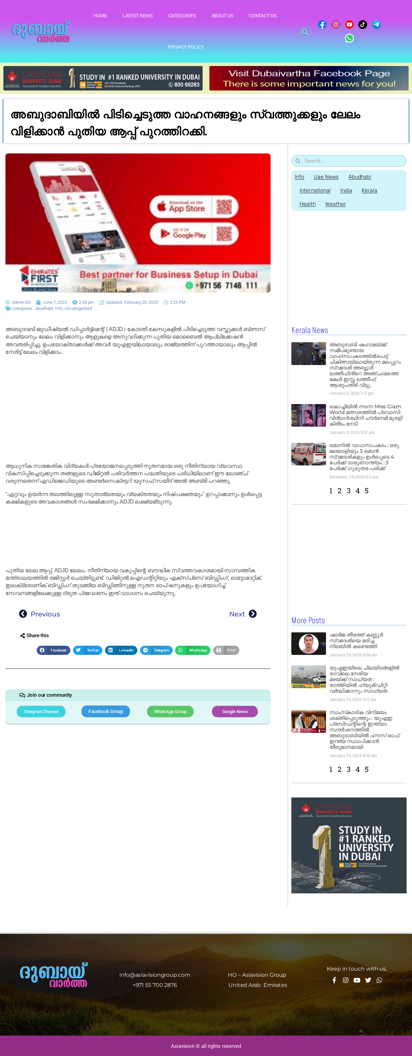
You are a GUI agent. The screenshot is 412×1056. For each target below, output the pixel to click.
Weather (336, 204)
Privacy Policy (186, 47)
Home (100, 15)
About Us (222, 15)
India (347, 190)
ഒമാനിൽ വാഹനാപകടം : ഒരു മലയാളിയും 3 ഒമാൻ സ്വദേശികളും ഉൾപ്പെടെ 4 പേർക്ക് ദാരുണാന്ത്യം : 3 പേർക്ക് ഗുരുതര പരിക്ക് (364, 457)
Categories (182, 15)
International (315, 190)
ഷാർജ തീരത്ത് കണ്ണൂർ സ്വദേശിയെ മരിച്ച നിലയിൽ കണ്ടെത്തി (356, 640)
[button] (305, 32)
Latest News (138, 15)
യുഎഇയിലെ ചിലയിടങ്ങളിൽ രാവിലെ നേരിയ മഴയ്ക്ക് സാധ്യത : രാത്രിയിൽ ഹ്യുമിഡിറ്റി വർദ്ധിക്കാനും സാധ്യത (364, 679)
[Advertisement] (138, 409)
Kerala (370, 190)
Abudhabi (44, 308)
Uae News (326, 177)
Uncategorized (78, 308)
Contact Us (262, 15)
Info (59, 308)
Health (308, 204)
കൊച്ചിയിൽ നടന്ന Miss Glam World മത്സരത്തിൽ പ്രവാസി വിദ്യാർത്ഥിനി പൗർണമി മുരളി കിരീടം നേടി (366, 415)
